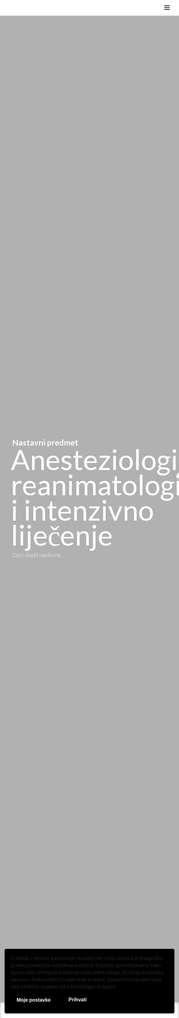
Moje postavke (34, 1000)
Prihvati (77, 999)
